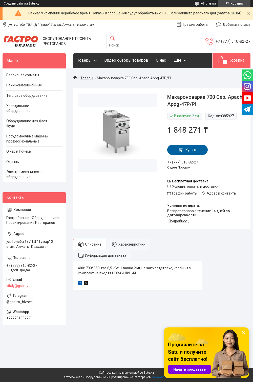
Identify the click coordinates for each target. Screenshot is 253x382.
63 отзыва (208, 3)
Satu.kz (149, 372)
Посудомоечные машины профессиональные (27, 138)
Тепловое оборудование (27, 95)
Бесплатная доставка (190, 181)
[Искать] (112, 38)
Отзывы (12, 162)
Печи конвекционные (24, 85)
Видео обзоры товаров (126, 60)
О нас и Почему (19, 151)
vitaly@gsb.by (17, 286)
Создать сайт (13, 3)
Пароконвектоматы (22, 75)
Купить (191, 150)
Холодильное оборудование (18, 108)
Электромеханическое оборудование (25, 174)
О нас (161, 60)
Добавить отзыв (236, 24)
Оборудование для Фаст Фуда (26, 123)
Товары (84, 60)
